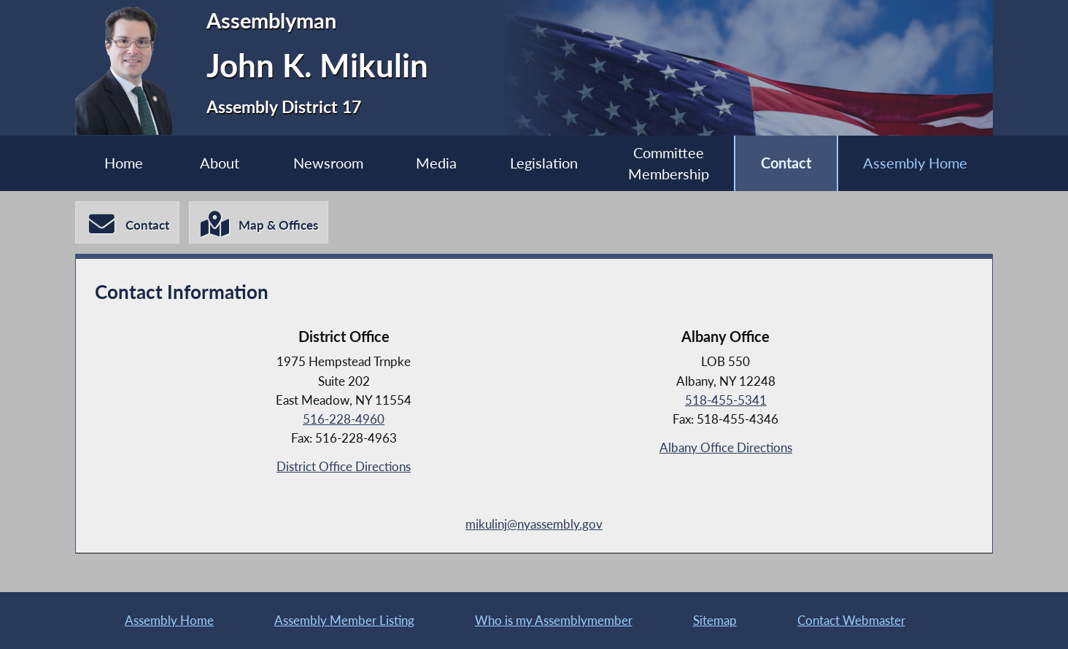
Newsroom (328, 163)
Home (123, 163)
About (219, 163)
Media (436, 163)
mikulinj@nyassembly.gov (534, 524)
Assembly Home (915, 163)
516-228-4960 (343, 419)
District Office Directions (343, 466)
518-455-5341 (726, 400)
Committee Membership (668, 163)
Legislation (544, 163)
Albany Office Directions (725, 447)
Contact (786, 163)
